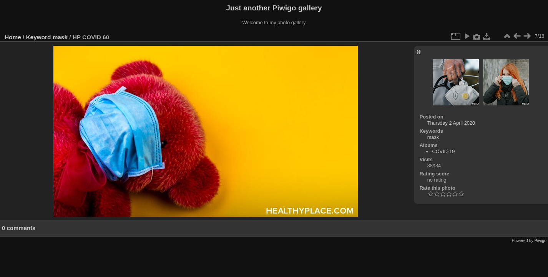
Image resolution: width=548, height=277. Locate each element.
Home (13, 37)
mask (60, 37)
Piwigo (540, 240)
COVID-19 (443, 151)
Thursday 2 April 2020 (451, 123)
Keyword (38, 37)
